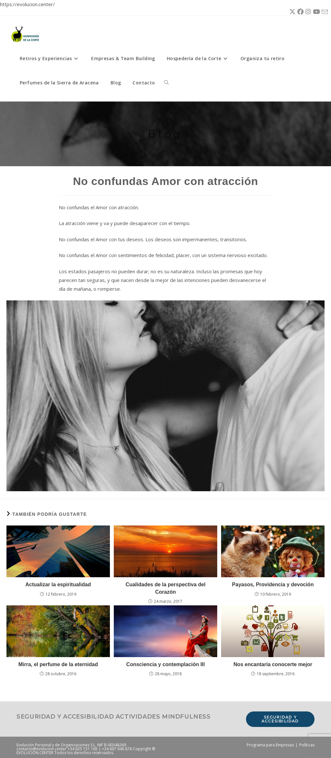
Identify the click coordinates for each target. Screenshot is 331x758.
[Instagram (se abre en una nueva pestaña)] (307, 12)
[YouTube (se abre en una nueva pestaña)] (315, 12)
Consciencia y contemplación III (165, 664)
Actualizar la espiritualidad (58, 584)
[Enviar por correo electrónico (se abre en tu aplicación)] (324, 12)
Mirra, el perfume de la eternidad (58, 664)
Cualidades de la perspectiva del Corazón (165, 588)
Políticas (307, 745)
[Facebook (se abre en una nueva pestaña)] (299, 12)
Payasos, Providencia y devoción (273, 584)
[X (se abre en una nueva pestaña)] (291, 12)
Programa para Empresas (270, 745)
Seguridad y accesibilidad (280, 719)
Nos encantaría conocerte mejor (272, 664)
